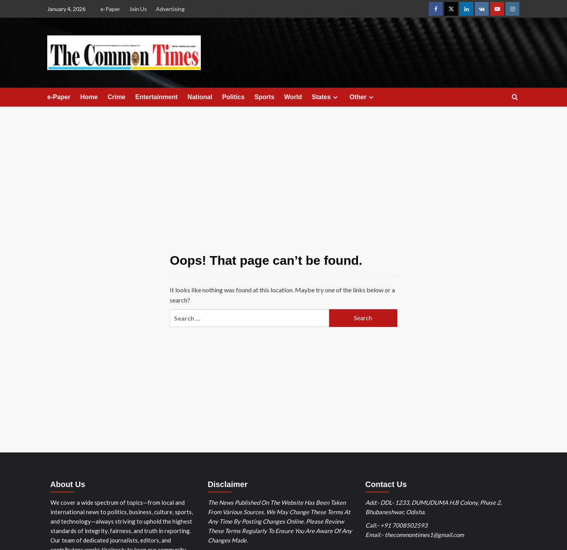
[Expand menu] (335, 97)
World (293, 97)
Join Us (138, 9)
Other (363, 97)
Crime (116, 97)
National (199, 97)
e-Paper (110, 9)
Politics (233, 97)
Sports (264, 97)
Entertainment (156, 97)
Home (89, 97)
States (326, 97)
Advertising (170, 9)
